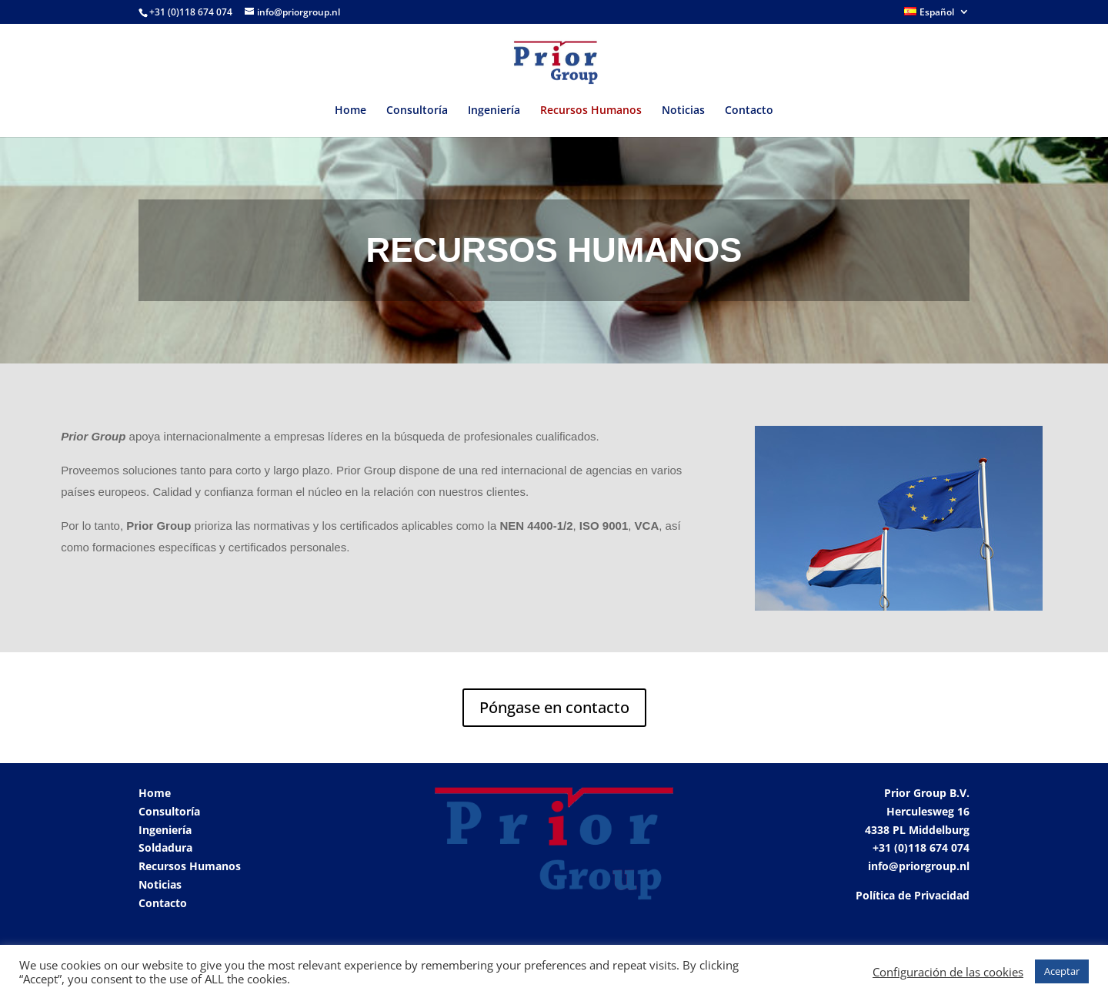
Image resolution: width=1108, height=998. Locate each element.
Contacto (749, 111)
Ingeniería (494, 111)
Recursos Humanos (591, 111)
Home (350, 111)
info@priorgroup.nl (919, 866)
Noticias (683, 111)
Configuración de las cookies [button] (948, 972)
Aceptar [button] (1062, 971)
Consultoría (417, 111)
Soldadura (165, 847)
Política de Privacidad (913, 895)
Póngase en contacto (554, 707)
